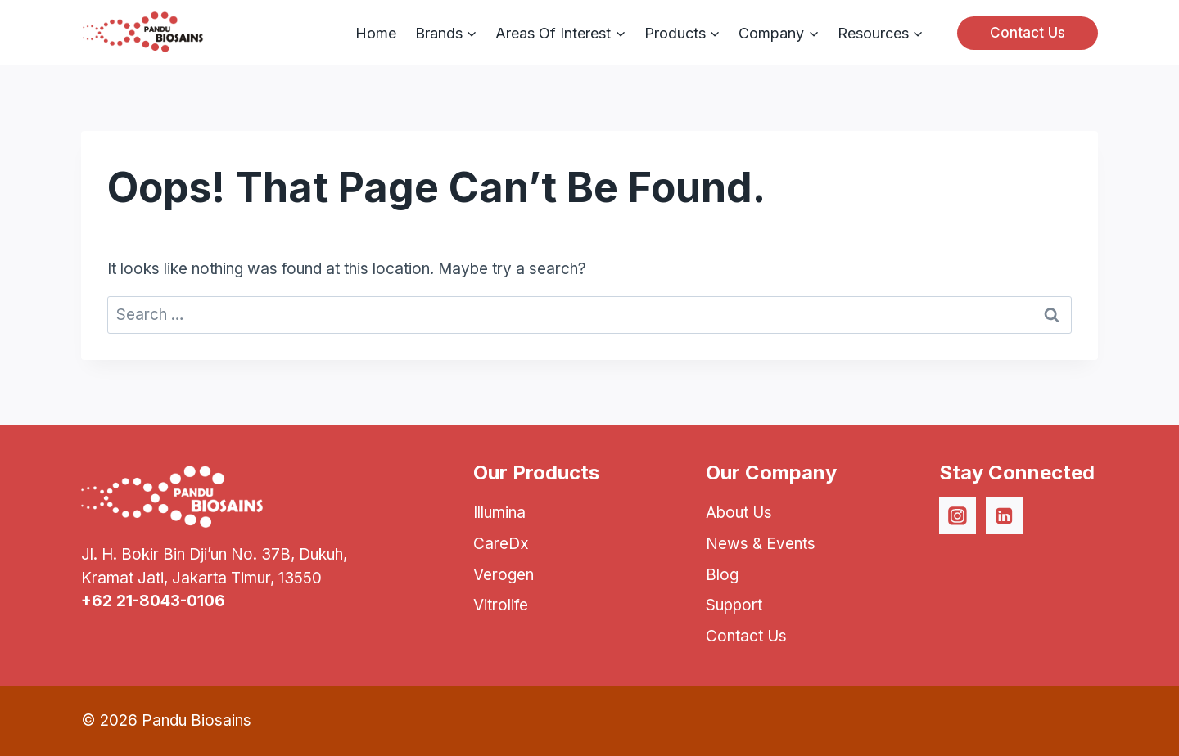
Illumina (499, 512)
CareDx (501, 543)
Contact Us (1027, 33)
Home (375, 33)
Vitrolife (500, 605)
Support (734, 605)
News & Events (760, 543)
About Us (739, 512)
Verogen (503, 574)
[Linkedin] (1004, 516)
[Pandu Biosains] (142, 32)
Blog (722, 574)
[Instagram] (958, 516)
